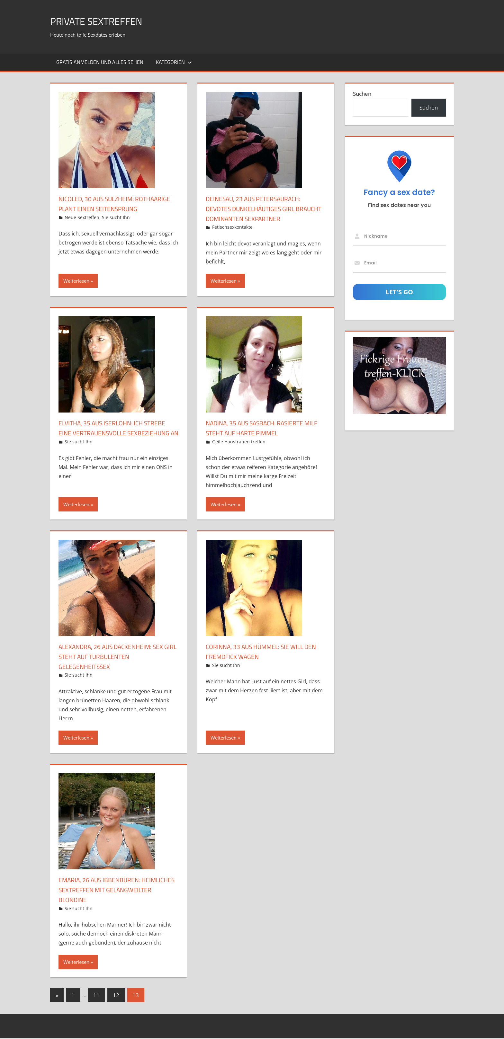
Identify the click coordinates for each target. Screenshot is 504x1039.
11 (96, 996)
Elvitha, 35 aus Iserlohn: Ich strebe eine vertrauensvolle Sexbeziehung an (110, 432)
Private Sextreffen (105, 20)
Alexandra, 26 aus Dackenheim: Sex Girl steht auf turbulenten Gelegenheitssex (114, 657)
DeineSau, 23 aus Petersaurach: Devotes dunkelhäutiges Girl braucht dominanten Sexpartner (264, 208)
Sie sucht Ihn (116, 227)
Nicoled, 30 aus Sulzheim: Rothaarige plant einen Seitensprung (102, 208)
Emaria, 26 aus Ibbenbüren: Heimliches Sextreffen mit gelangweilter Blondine (105, 890)
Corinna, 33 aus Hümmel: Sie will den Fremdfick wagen (262, 652)
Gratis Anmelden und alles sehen (99, 62)
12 (116, 996)
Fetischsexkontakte (232, 227)
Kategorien (174, 62)
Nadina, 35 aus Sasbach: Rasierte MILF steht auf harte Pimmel (262, 427)
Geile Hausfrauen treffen (239, 442)
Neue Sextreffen (82, 227)
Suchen (362, 93)
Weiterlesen (76, 281)
